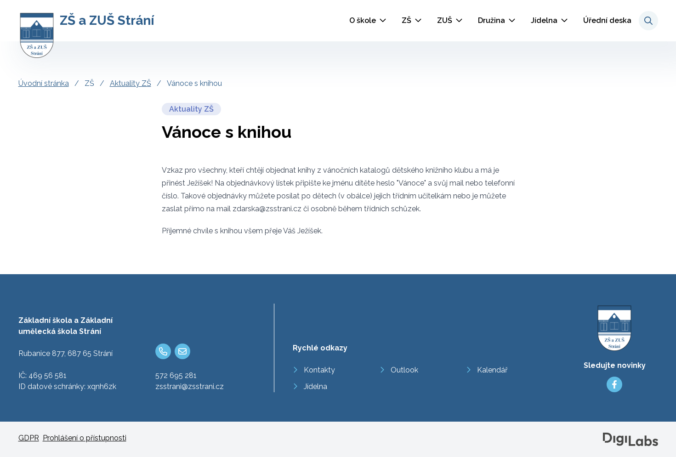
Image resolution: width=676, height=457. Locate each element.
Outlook (404, 370)
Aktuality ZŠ (130, 83)
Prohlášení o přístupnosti (84, 438)
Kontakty (319, 370)
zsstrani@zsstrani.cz (189, 386)
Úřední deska (607, 20)
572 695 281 (176, 375)
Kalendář (492, 370)
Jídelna (544, 20)
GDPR (28, 438)
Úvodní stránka (43, 83)
